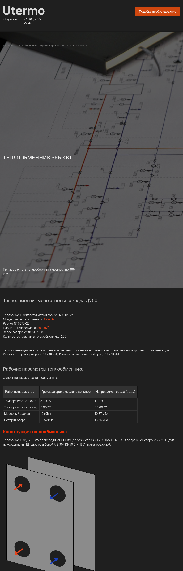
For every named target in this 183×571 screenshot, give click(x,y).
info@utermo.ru (12, 19)
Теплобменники (27, 45)
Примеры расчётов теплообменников (63, 45)
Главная (8, 45)
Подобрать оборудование (157, 11)
